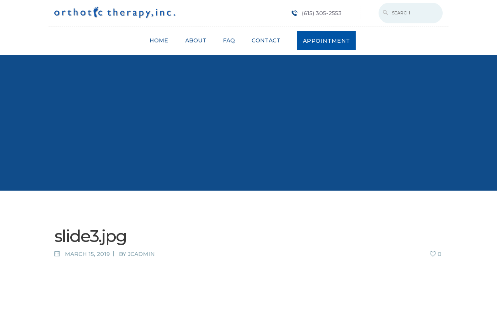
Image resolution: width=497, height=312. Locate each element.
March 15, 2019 (87, 254)
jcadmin (141, 254)
